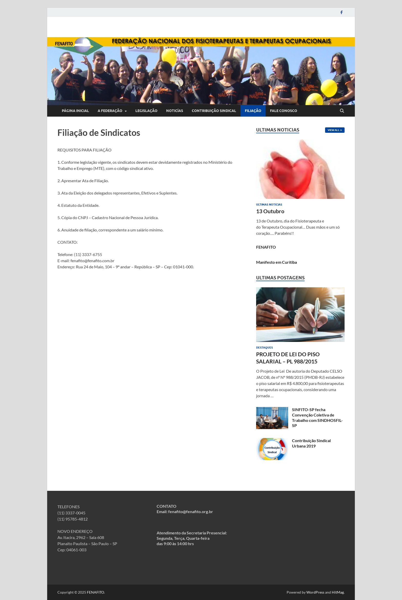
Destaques (264, 347)
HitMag (338, 592)
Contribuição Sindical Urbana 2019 (311, 443)
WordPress (315, 592)
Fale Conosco (283, 111)
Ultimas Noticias (269, 204)
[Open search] (342, 111)
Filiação (253, 111)
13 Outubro (270, 211)
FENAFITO (266, 247)
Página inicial (75, 111)
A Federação (110, 111)
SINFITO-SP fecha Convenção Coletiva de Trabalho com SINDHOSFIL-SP (317, 417)
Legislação (146, 111)
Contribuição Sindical (214, 111)
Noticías (174, 111)
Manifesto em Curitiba (276, 262)
